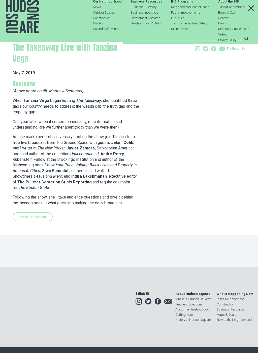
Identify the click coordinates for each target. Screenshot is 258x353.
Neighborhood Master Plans (190, 19)
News (97, 19)
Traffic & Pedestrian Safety (189, 36)
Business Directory (143, 19)
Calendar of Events (106, 41)
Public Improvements (185, 25)
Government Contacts (145, 30)
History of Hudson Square (193, 320)
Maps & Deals (226, 315)
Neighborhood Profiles (146, 36)
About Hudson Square (192, 294)
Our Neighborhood (107, 14)
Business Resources (146, 14)
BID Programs (182, 14)
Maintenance (179, 41)
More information (33, 250)
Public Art (177, 30)
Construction (102, 30)
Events (46, 71)
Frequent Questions (189, 304)
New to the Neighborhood (234, 320)
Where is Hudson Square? (193, 299)
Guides (98, 36)
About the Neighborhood (192, 309)
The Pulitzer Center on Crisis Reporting (54, 215)
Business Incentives (144, 25)
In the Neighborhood (231, 299)
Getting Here (184, 315)
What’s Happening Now (235, 294)
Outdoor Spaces (104, 25)
